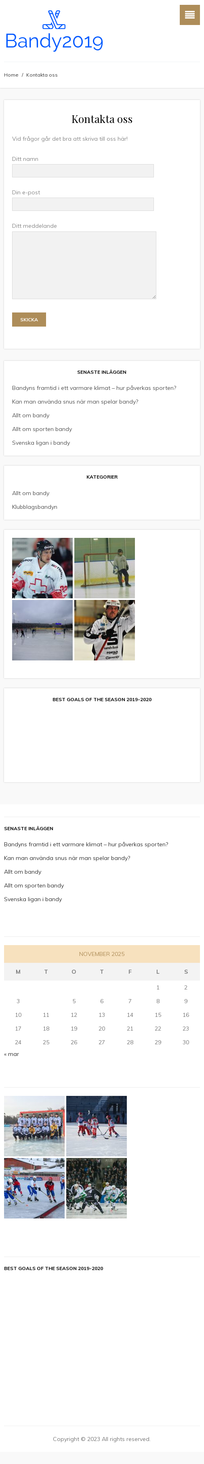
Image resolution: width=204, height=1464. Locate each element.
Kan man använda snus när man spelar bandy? (75, 413)
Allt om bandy (30, 427)
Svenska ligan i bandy (41, 454)
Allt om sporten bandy (42, 441)
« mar (11, 1066)
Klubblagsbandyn (34, 519)
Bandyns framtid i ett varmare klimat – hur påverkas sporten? (94, 400)
